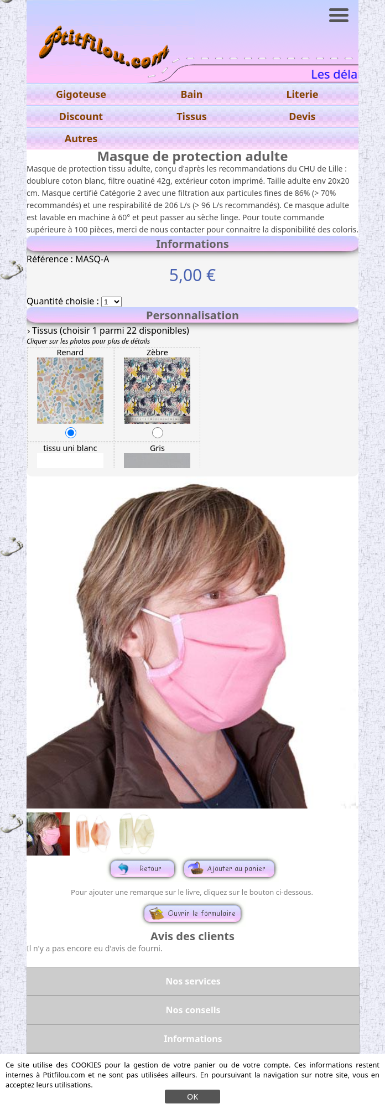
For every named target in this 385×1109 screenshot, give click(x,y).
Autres (81, 138)
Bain (192, 94)
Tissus (191, 116)
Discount (81, 116)
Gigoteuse (81, 94)
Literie (302, 94)
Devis (302, 116)
